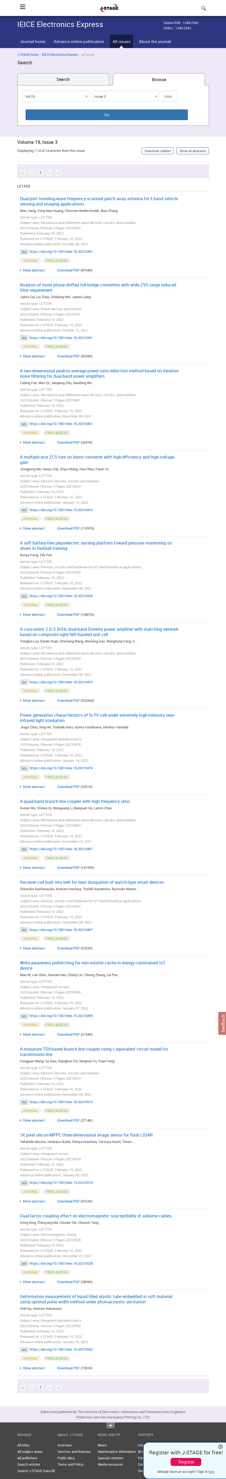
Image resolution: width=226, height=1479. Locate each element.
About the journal (155, 41)
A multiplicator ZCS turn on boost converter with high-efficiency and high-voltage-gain (97, 459)
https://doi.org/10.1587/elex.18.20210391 (61, 337)
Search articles (28, 1464)
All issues (121, 41)
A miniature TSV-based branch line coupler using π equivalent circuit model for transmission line (94, 1051)
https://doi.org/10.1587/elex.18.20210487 (61, 848)
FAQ (141, 1458)
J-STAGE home (27, 54)
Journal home (32, 41)
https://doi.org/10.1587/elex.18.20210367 (61, 251)
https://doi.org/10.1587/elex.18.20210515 (61, 1101)
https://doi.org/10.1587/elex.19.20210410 (61, 509)
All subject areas (30, 1451)
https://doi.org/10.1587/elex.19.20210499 (61, 1015)
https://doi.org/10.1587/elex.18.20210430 (61, 595)
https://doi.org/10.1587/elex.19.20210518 (61, 1182)
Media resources (110, 1464)
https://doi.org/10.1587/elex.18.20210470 (61, 682)
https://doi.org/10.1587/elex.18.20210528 (61, 1263)
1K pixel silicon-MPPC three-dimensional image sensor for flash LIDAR (86, 1135)
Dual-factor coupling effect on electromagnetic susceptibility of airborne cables (95, 1216)
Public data (66, 1458)
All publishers (27, 1458)
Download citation (158, 151)
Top (110, 1425)
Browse (159, 79)
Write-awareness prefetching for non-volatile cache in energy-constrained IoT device (92, 965)
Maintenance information (117, 1451)
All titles (23, 1445)
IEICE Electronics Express (60, 54)
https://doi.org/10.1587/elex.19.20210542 (61, 1349)
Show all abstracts (192, 151)
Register (186, 1462)
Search (63, 79)
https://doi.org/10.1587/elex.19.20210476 (61, 768)
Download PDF (68, 270)
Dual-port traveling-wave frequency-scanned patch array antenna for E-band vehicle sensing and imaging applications (99, 201)
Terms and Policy (70, 1464)
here (211, 1471)
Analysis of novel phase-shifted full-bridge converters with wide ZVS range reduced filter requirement (98, 287)
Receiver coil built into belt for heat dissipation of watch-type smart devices (92, 882)
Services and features (74, 1451)
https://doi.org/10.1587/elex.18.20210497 (61, 929)
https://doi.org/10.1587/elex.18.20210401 (61, 423)
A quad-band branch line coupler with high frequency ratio (75, 801)
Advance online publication (79, 41)
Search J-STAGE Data (36, 1470)
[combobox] (56, 96)
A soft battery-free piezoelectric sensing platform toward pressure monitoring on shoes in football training (96, 545)
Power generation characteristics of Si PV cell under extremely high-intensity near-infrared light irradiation (97, 717)
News (102, 1445)
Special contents (111, 1458)
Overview (64, 1445)
